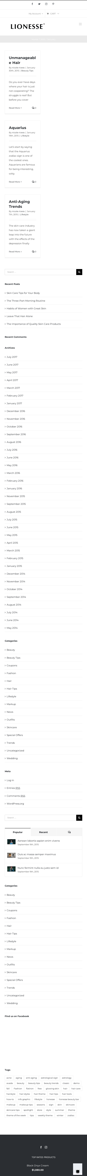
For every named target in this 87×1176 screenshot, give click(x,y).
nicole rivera (18, 67)
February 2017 (15, 395)
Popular (18, 832)
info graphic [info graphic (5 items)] (24, 1064)
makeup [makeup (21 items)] (10, 1069)
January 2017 (14, 403)
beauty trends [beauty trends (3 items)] (51, 1048)
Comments (16, 795)
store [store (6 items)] (39, 1075)
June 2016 (12, 457)
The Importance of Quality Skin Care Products (34, 323)
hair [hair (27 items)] (65, 1053)
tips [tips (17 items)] (32, 1080)
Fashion (11, 673)
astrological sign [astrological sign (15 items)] (49, 1043)
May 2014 (12, 627)
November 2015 (16, 496)
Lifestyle (25, 135)
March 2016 (13, 472)
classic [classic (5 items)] (66, 1048)
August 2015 (14, 511)
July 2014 (12, 612)
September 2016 (16, 434)
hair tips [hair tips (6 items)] (54, 1059)
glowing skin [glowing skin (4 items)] (52, 1053)
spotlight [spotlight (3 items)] (28, 1075)
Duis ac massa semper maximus (37, 854)
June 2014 (13, 620)
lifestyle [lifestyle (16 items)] (38, 1064)
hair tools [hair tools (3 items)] (67, 1059)
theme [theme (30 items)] (71, 1075)
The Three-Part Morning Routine (26, 300)
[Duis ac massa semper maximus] (11, 854)
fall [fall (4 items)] (8, 1053)
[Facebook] (41, 1112)
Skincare (12, 727)
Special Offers (15, 735)
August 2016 (14, 442)
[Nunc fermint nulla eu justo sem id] (11, 868)
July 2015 (12, 519)
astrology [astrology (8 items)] (66, 1043)
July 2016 (12, 449)
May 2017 (12, 372)
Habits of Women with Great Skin (26, 308)
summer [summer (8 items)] (59, 1075)
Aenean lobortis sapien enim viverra (39, 840)
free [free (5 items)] (40, 1053)
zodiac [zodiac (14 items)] (71, 1080)
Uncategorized (15, 750)
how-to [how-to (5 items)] (10, 1064)
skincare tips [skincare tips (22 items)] (12, 1075)
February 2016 (15, 480)
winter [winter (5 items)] (60, 1080)
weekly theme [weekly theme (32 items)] (45, 1080)
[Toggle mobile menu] (80, 24)
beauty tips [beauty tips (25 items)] (34, 1048)
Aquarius (17, 128)
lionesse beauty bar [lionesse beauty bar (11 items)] (69, 1064)
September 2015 (16, 503)
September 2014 (16, 596)
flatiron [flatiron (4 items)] (30, 1053)
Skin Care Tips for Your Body (23, 292)
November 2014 (16, 581)
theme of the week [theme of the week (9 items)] (16, 1080)
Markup (11, 704)
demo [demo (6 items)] (76, 1048)
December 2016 (16, 411)
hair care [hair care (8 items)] (76, 1053)
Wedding (12, 758)
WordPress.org (15, 803)
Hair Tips (12, 688)
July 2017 (12, 356)
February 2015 (15, 558)
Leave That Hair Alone (20, 316)
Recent (43, 832)
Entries (13, 787)
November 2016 (16, 418)
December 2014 (16, 573)
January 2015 (14, 565)
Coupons (12, 665)
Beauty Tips (27, 70)
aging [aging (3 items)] (19, 1043)
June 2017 (12, 364)
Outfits (11, 719)
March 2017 (13, 387)
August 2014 (14, 604)
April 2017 (12, 380)
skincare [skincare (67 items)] (70, 1069)
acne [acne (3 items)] (9, 1043)
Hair (9, 680)
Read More (14, 108)
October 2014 (14, 589)
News (10, 711)
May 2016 (12, 465)
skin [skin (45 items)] (60, 1069)
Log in (10, 780)
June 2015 (12, 527)
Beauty (11, 649)
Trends (11, 742)
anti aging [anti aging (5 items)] (31, 1043)
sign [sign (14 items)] (51, 1069)
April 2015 (12, 542)
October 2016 (14, 426)
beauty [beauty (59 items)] (20, 1048)
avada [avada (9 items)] (9, 1048)
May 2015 (12, 535)
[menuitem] (36, 14)
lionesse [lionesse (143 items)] (50, 1064)
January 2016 (14, 488)
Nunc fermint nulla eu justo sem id (38, 867)
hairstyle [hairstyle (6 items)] (10, 1059)
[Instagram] (46, 1112)
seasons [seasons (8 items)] (41, 1069)
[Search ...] (40, 272)
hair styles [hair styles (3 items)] (24, 1059)
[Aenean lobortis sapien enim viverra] (11, 841)
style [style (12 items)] (48, 1075)
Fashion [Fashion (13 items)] (18, 1053)
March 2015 (13, 550)
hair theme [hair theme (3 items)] (39, 1059)
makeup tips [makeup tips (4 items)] (26, 1069)
